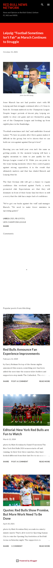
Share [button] (6, 226)
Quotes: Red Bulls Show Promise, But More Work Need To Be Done (26, 514)
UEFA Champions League (14, 222)
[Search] (42, 4)
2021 (12, 218)
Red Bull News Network (15, 6)
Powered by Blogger (26, 560)
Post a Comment (19, 381)
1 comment (17, 546)
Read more (44, 381)
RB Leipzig (20, 218)
